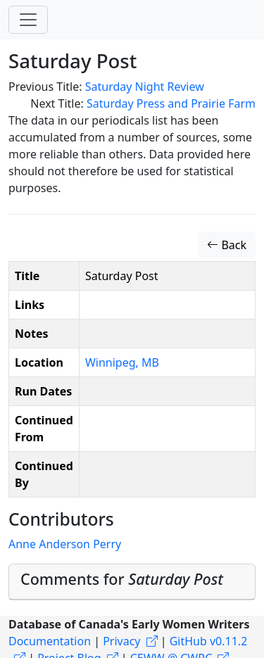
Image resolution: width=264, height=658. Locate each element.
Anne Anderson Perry (64, 544)
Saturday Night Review (144, 86)
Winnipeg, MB (122, 362)
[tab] (132, 582)
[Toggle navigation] (28, 20)
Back (226, 245)
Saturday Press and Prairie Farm (171, 103)
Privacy (121, 641)
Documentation (49, 641)
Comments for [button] (121, 579)
